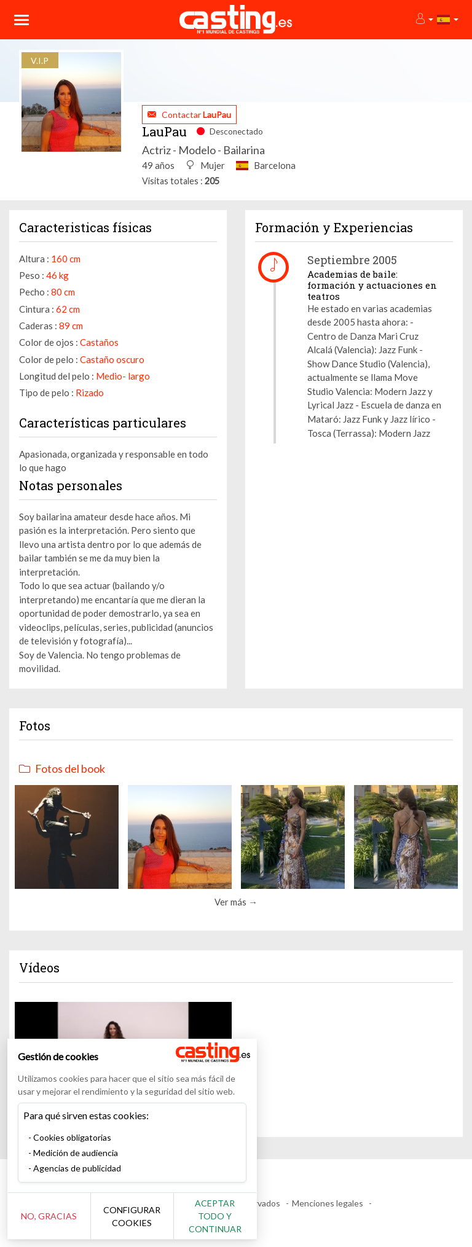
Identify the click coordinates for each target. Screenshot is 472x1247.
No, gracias (51, 1223)
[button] (424, 19)
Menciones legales (327, 1203)
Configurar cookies (136, 1222)
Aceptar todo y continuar (222, 1222)
